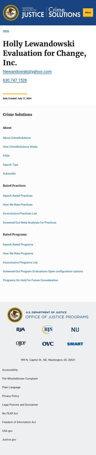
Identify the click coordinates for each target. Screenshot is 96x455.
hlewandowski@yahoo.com (27, 71)
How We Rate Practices (17, 204)
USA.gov (7, 431)
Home (6, 31)
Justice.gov (9, 439)
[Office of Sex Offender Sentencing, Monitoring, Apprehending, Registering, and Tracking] (75, 346)
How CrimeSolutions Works (20, 146)
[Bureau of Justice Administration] (20, 332)
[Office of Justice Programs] (11, 13)
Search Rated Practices (17, 195)
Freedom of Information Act (19, 422)
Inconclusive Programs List (20, 262)
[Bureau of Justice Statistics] (48, 334)
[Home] (51, 12)
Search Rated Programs (18, 244)
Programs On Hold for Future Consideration (30, 280)
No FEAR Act (10, 413)
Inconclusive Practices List (20, 213)
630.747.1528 (15, 80)
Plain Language (11, 387)
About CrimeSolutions (17, 138)
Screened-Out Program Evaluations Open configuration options (43, 271)
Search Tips (10, 164)
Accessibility (10, 370)
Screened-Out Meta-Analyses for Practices (29, 222)
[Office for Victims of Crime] (48, 346)
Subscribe (9, 173)
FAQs (6, 155)
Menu (88, 12)
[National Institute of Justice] (75, 332)
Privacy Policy (10, 396)
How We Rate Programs (18, 253)
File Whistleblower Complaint (20, 378)
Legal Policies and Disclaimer (20, 404)
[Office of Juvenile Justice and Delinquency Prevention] (21, 347)
